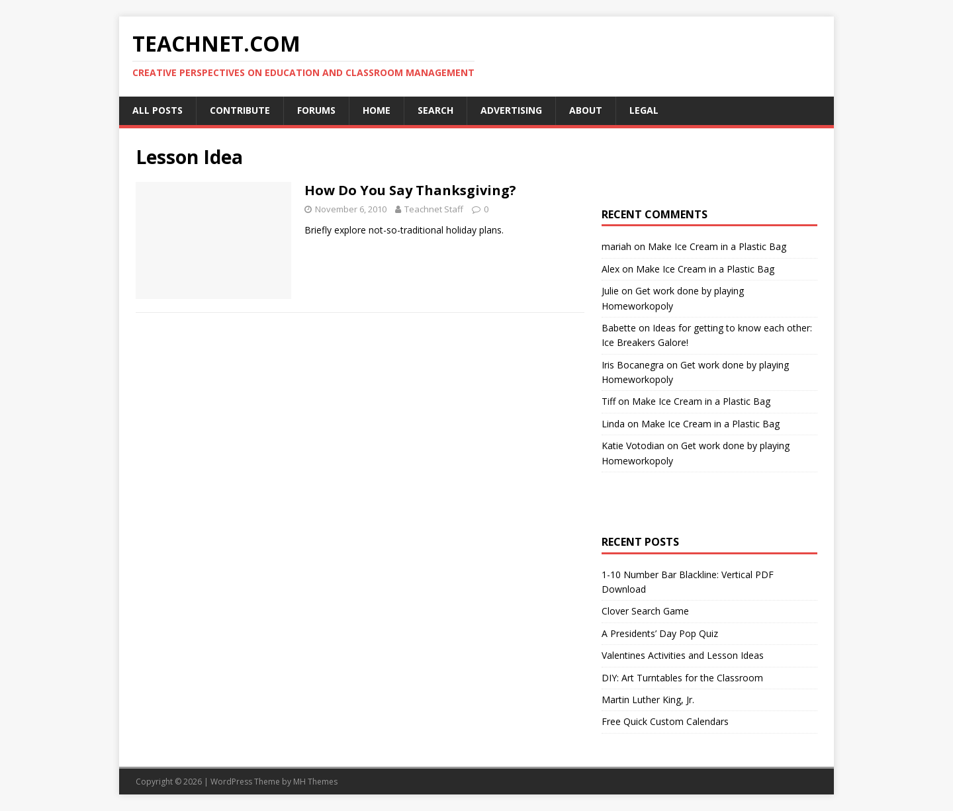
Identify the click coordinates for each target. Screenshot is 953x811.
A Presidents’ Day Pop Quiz (660, 633)
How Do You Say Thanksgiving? (410, 190)
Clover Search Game (645, 611)
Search (435, 110)
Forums (316, 110)
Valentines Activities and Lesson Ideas (683, 655)
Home (376, 110)
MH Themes (315, 781)
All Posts (157, 110)
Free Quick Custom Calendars (665, 721)
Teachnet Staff (433, 209)
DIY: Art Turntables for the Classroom (682, 677)
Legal (643, 110)
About (585, 110)
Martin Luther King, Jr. (648, 699)
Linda (613, 423)
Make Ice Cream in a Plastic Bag (717, 246)
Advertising (511, 110)
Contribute (240, 110)
